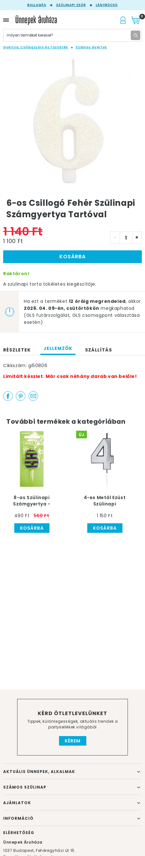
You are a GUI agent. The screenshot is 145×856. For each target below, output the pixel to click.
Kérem (73, 741)
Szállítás (98, 350)
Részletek (17, 350)
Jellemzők (57, 348)
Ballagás (36, 5)
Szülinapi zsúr (71, 5)
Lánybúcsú (107, 5)
